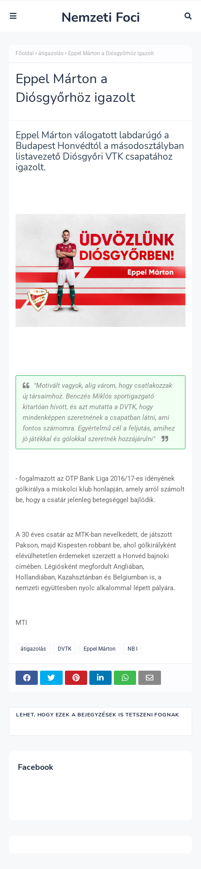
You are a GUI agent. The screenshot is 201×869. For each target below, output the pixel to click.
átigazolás (51, 53)
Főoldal (25, 53)
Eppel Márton (100, 649)
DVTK (65, 649)
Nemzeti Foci (100, 17)
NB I (132, 649)
